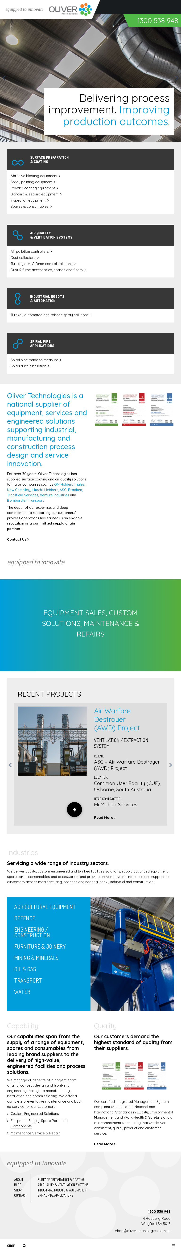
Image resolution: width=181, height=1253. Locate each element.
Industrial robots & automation (61, 1190)
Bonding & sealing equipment (34, 194)
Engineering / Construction (32, 932)
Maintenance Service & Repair (35, 1133)
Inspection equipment (28, 200)
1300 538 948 (159, 1211)
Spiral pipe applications (55, 1195)
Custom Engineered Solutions (35, 1113)
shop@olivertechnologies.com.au (142, 1230)
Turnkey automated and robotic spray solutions (50, 315)
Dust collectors (23, 257)
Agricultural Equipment (45, 906)
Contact (20, 1195)
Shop (11, 1246)
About (18, 1179)
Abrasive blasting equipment (34, 176)
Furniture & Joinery (40, 946)
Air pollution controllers (30, 251)
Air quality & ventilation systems (63, 1185)
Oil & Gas (25, 969)
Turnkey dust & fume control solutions (42, 263)
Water (22, 991)
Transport (28, 980)
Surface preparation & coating (60, 1179)
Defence (24, 918)
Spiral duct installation (28, 366)
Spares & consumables (30, 206)
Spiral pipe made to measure (34, 360)
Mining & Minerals (36, 957)
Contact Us (18, 539)
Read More (104, 817)
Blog (17, 1185)
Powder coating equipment (33, 188)
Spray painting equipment (31, 182)
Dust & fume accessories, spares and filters (47, 270)
